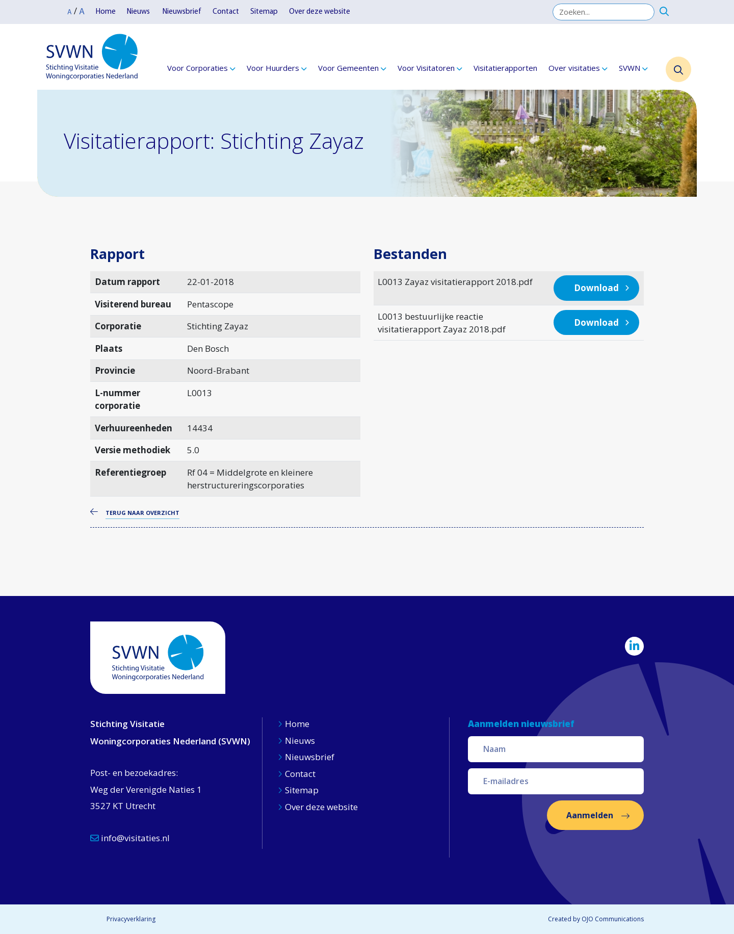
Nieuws (139, 12)
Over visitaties (574, 68)
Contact (226, 12)
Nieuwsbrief (182, 12)
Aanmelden (589, 815)
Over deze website (319, 12)
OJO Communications (613, 919)
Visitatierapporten (505, 68)
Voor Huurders (273, 68)
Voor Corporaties (197, 68)
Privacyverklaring (131, 919)
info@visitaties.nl (130, 838)
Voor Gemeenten (348, 68)
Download (596, 288)
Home (106, 12)
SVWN (629, 68)
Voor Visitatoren (426, 68)
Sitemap (264, 12)
